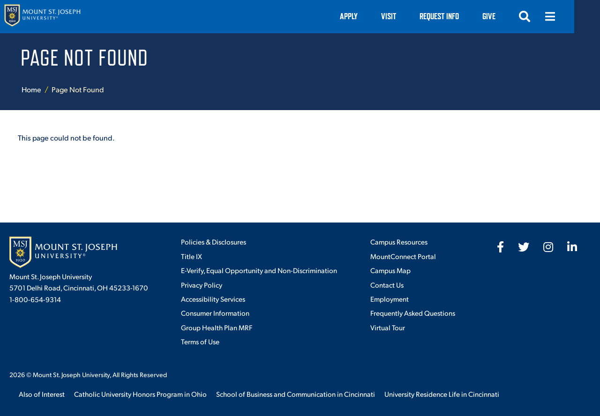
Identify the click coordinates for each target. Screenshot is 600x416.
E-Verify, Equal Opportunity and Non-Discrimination (259, 270)
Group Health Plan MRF (216, 327)
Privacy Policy (201, 284)
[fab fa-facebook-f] (500, 247)
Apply (374, 16)
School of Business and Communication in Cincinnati (295, 393)
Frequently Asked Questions (412, 312)
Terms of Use (200, 341)
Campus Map (390, 270)
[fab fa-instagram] (548, 247)
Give (514, 16)
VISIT (414, 16)
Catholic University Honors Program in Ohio (140, 393)
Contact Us (387, 284)
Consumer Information (215, 312)
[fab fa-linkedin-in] (572, 247)
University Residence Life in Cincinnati (441, 393)
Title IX (191, 256)
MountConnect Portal (403, 256)
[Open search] (550, 16)
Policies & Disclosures (213, 241)
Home (31, 89)
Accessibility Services (213, 298)
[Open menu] (575, 16)
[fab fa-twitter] (523, 247)
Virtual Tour (387, 327)
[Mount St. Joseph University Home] (42, 16)
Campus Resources (399, 241)
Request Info (465, 16)
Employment (389, 298)
